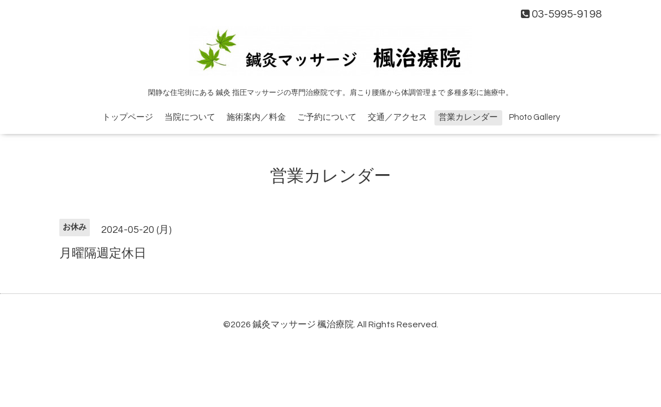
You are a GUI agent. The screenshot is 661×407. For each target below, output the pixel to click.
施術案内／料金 (256, 117)
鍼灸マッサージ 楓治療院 (303, 324)
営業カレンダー (468, 117)
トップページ (127, 117)
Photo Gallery (534, 117)
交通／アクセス (397, 117)
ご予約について (326, 117)
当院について (189, 117)
